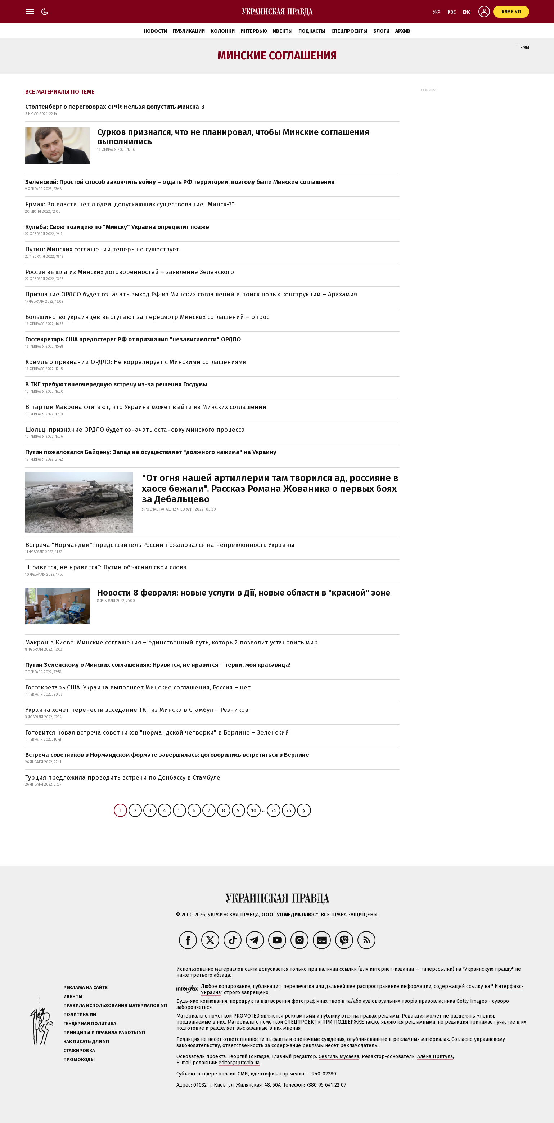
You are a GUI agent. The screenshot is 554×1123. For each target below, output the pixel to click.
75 (288, 811)
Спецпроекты (349, 31)
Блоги (381, 31)
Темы (523, 47)
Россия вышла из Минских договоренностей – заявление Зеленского (129, 272)
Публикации (189, 31)
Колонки (223, 31)
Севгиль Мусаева (339, 1057)
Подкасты (311, 31)
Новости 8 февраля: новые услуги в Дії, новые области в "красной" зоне (243, 593)
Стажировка (79, 1050)
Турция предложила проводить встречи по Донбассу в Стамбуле (122, 777)
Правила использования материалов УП (115, 1005)
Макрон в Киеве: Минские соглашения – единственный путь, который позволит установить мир (171, 642)
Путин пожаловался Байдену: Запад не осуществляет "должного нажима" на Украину (150, 452)
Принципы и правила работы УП (104, 1032)
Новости (155, 31)
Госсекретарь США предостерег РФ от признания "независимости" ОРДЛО (133, 339)
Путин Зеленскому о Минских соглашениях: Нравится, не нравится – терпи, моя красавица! (157, 665)
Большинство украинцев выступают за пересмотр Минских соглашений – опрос (147, 317)
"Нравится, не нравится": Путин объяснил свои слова (106, 567)
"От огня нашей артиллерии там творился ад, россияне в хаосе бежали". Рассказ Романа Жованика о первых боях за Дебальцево (270, 488)
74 (273, 811)
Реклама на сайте (85, 987)
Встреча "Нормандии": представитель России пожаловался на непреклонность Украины (159, 545)
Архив (402, 31)
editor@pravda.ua (239, 1063)
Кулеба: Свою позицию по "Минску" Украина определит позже (117, 227)
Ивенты (283, 31)
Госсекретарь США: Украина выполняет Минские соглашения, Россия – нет (138, 687)
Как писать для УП (86, 1041)
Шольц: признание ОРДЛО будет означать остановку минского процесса (135, 430)
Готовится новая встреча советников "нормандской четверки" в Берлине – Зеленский (157, 732)
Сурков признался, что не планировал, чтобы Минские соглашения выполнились (233, 137)
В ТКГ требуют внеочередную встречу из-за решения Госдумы (116, 384)
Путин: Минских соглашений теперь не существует (102, 249)
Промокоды (79, 1059)
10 (253, 811)
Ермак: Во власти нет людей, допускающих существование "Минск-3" (129, 204)
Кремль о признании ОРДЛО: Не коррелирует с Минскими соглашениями (136, 362)
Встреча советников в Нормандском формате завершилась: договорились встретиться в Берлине (167, 755)
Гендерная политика (89, 1023)
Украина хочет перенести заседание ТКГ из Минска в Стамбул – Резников (136, 710)
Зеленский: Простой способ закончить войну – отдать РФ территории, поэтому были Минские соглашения (180, 182)
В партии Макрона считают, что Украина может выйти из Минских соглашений (145, 407)
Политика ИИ (79, 1014)
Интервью (253, 31)
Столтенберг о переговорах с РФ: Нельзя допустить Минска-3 (114, 107)
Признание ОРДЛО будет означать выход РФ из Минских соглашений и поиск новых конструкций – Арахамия (191, 294)
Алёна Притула (435, 1057)
